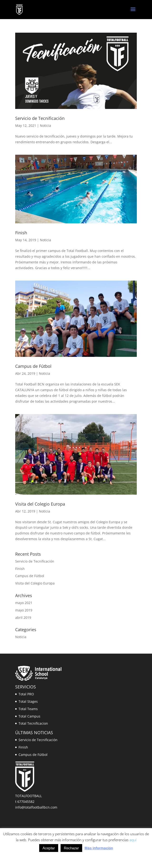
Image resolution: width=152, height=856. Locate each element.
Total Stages (28, 701)
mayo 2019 (23, 610)
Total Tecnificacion (33, 723)
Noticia (45, 125)
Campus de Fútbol (33, 366)
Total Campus (29, 716)
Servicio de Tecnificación (40, 118)
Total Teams (28, 709)
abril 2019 (23, 617)
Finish (21, 233)
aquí (132, 839)
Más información (99, 848)
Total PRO (26, 694)
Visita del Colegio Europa (40, 504)
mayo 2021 (23, 602)
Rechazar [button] (71, 848)
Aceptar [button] (49, 848)
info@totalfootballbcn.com (36, 807)
